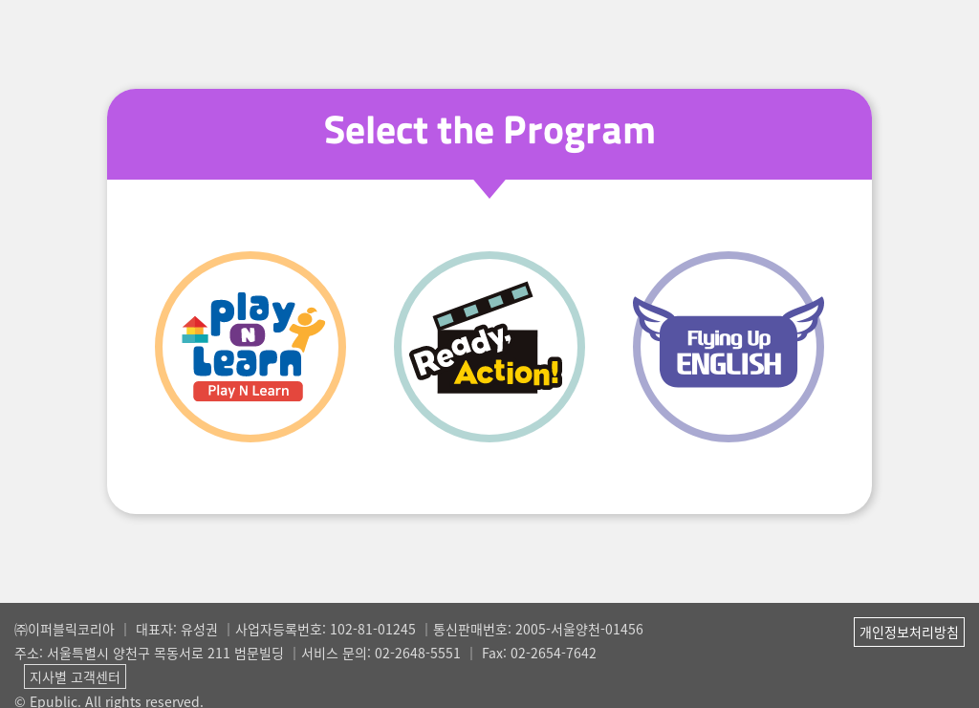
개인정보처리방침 (909, 631)
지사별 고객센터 (75, 676)
